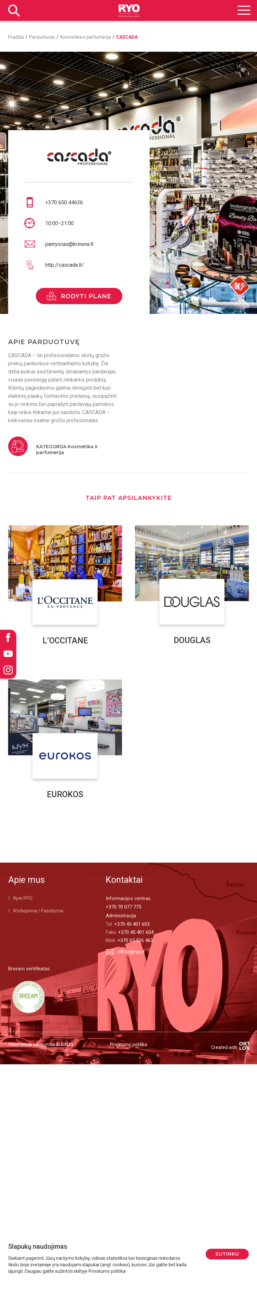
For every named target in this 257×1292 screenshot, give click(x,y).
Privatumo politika (128, 1044)
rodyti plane (79, 296)
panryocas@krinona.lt (69, 244)
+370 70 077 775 (123, 907)
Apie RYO (23, 898)
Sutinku (227, 1254)
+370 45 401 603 (132, 924)
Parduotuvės (42, 37)
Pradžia (16, 37)
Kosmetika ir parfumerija (85, 37)
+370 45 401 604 (136, 932)
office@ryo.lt (125, 951)
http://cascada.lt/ (64, 265)
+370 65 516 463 (135, 940)
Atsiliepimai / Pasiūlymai (38, 910)
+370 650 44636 (64, 202)
